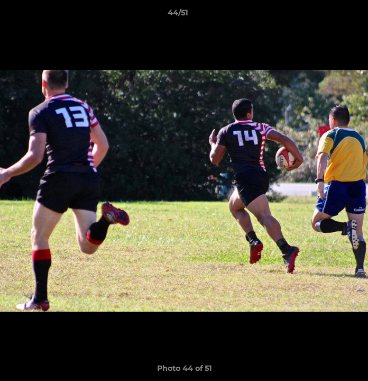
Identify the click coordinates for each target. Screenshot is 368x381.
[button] (330, 15)
